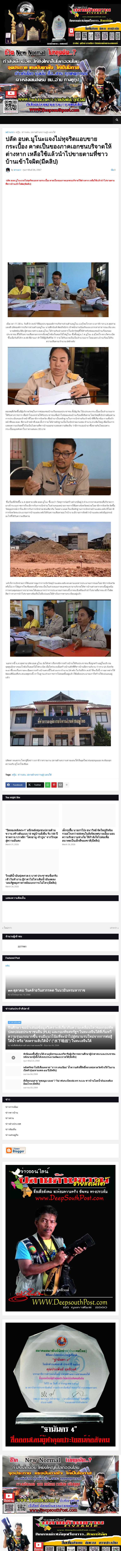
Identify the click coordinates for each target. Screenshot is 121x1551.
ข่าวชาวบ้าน (12, 1112)
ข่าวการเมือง (12, 1107)
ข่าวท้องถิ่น (11, 1129)
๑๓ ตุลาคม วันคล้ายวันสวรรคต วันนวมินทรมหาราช (46, 990)
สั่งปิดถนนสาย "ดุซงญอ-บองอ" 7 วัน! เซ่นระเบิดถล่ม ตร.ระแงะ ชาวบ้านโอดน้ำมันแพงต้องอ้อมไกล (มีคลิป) (68, 1082)
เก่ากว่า (113, 928)
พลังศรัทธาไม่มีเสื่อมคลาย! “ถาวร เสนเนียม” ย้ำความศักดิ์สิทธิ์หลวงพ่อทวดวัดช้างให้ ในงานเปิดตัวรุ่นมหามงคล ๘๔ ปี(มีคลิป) (69, 1069)
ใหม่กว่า (8, 928)
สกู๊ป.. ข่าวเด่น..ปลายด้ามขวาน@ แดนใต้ (35, 132)
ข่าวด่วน (10, 1118)
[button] (117, 120)
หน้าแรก (10, 132)
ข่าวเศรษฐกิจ (12, 1135)
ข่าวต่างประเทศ (13, 1124)
